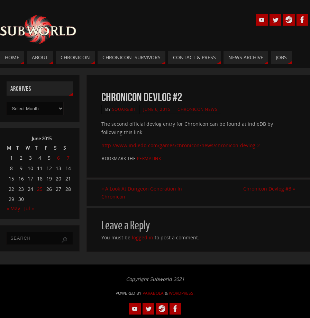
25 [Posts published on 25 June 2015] (40, 189)
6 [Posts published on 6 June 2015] (58, 157)
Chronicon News (197, 109)
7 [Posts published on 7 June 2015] (68, 157)
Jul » (29, 208)
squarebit (124, 109)
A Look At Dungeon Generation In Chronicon (141, 192)
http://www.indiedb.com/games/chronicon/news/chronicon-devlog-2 (180, 145)
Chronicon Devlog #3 (269, 188)
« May (13, 208)
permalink (149, 158)
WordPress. (181, 293)
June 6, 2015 (156, 109)
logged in (142, 237)
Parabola (153, 293)
